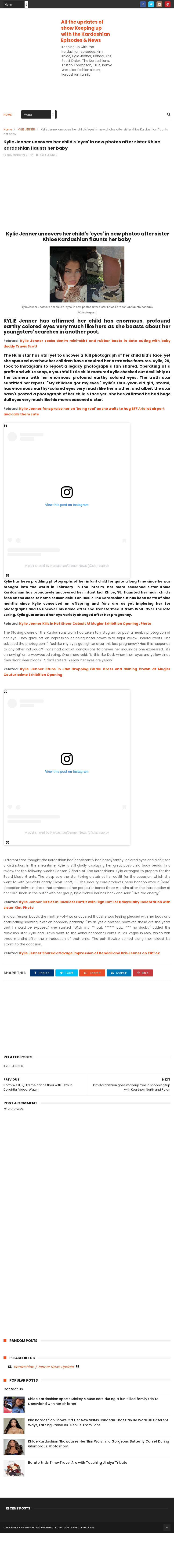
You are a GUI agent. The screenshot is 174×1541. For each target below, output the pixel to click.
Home (8, 118)
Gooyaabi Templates (79, 1535)
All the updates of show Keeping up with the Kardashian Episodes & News (85, 31)
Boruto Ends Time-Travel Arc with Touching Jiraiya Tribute (77, 1470)
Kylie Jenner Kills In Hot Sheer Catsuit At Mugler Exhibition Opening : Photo (85, 631)
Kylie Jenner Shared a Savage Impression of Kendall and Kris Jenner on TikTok (89, 960)
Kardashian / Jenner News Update (44, 1374)
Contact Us (13, 1396)
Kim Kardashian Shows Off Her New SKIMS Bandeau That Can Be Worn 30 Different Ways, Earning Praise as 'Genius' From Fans (98, 1430)
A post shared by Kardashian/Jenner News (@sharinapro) (67, 573)
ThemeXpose (30, 1535)
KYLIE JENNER (26, 133)
